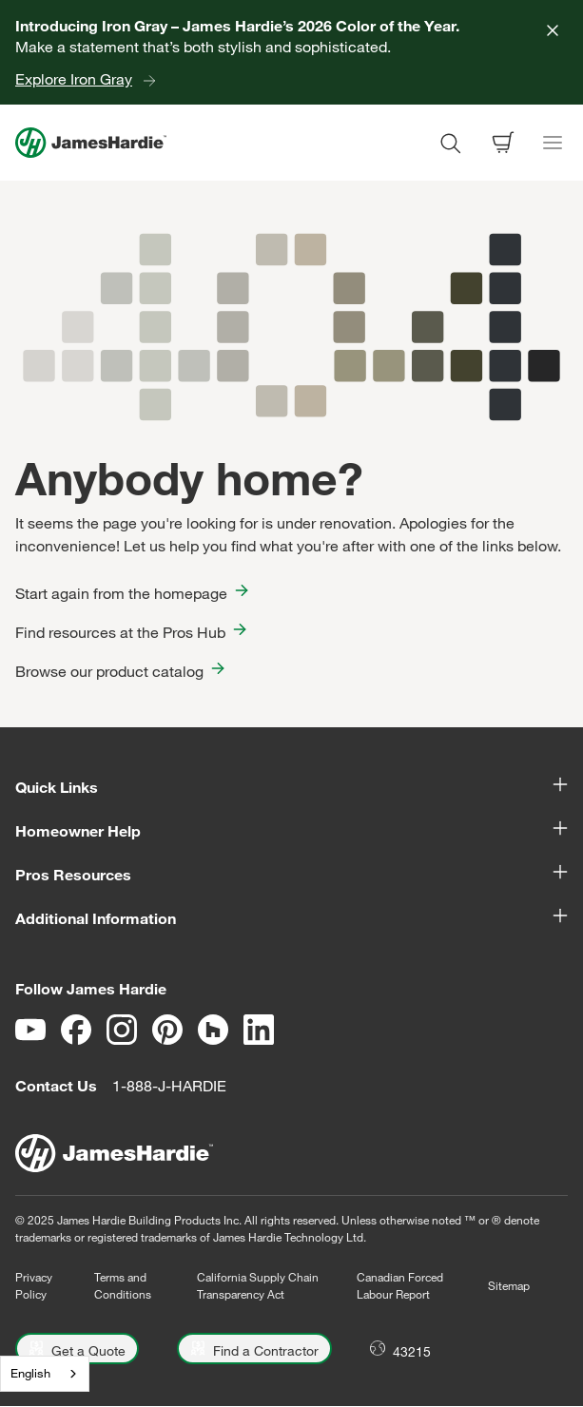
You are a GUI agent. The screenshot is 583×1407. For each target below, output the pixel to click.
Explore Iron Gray (73, 78)
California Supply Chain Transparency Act (258, 1285)
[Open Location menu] (400, 1348)
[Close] (552, 30)
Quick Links (291, 786)
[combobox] (44, 1374)
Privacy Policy (33, 1285)
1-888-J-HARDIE (169, 1085)
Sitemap (509, 1285)
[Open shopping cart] (503, 143)
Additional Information (291, 917)
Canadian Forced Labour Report (400, 1285)
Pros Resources (291, 873)
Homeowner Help (291, 829)
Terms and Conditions (122, 1285)
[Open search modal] (450, 143)
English (30, 1372)
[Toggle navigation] (552, 142)
